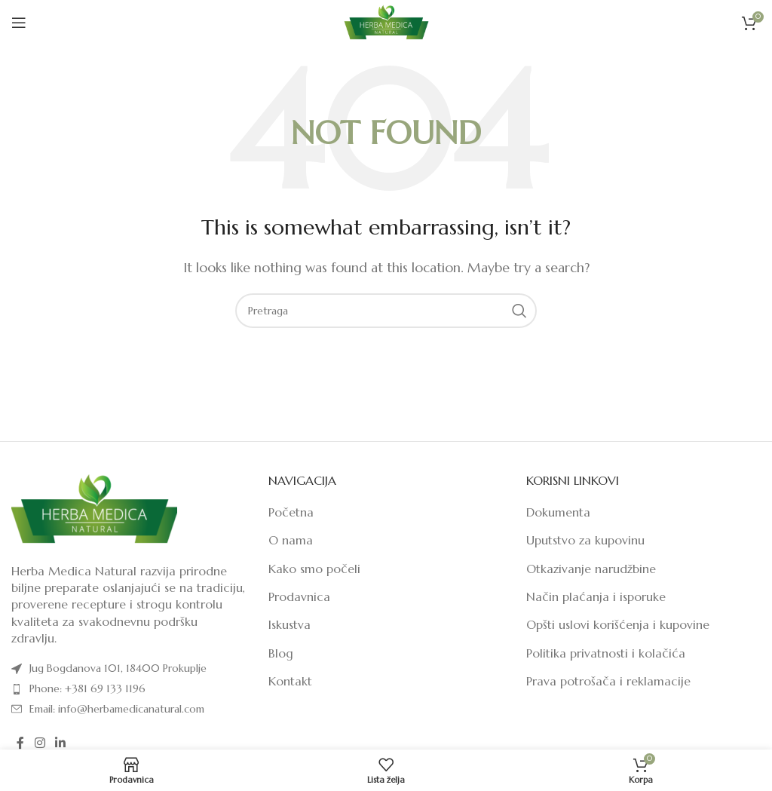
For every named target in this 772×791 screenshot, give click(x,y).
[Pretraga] (386, 310)
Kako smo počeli (314, 568)
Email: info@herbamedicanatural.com (116, 709)
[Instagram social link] (39, 742)
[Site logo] (386, 21)
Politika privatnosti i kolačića (605, 653)
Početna (291, 512)
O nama (290, 539)
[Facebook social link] (20, 742)
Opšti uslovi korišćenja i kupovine (617, 624)
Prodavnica (299, 596)
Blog (280, 653)
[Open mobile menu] (19, 23)
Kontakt (290, 680)
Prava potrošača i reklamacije (608, 680)
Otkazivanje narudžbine (591, 568)
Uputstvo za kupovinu (585, 539)
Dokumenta (558, 512)
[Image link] (94, 508)
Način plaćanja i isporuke (596, 596)
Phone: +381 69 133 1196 (87, 688)
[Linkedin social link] (60, 742)
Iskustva (289, 624)
